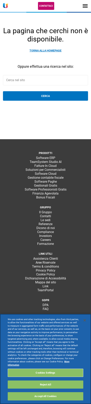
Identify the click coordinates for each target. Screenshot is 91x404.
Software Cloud (45, 174)
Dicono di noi (45, 228)
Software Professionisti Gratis (45, 189)
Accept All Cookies (45, 396)
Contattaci (46, 6)
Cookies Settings (45, 372)
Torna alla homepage (45, 50)
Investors (45, 236)
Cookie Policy (45, 274)
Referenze (45, 224)
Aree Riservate (45, 262)
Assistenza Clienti (45, 258)
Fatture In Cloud (45, 166)
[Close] (84, 320)
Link (45, 286)
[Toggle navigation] (85, 5)
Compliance (45, 232)
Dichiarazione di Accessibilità (45, 278)
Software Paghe (45, 181)
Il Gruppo (45, 212)
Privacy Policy (45, 270)
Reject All (45, 384)
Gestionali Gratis (45, 185)
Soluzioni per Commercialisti (45, 170)
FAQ (45, 309)
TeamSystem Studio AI (46, 162)
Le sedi (45, 220)
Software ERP (45, 158)
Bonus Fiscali (45, 197)
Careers (45, 240)
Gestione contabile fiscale (46, 177)
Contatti (45, 216)
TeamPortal (45, 290)
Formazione (45, 244)
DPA (45, 305)
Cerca (45, 96)
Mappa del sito (45, 282)
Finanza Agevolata (45, 193)
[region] (45, 359)
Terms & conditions (45, 266)
